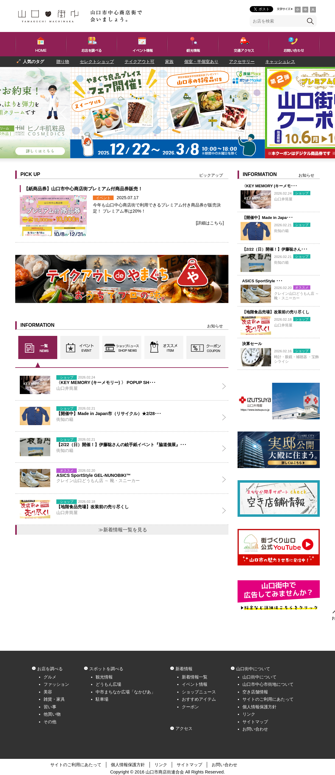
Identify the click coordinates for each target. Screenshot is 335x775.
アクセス (183, 728)
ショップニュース (199, 691)
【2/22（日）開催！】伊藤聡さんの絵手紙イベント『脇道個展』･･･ (121, 444)
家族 (169, 61)
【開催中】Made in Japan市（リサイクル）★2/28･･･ (108, 413)
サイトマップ (255, 721)
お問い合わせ (255, 729)
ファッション (56, 684)
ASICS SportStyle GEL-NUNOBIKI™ (93, 475)
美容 (48, 691)
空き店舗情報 (255, 691)
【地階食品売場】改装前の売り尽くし (275, 312)
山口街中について (259, 677)
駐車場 (102, 699)
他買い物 (52, 714)
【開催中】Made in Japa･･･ (267, 217)
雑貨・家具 (54, 699)
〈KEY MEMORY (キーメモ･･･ (270, 186)
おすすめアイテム (199, 699)
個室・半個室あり (201, 61)
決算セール (252, 343)
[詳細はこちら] (210, 222)
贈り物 (62, 61)
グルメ (50, 677)
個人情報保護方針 (259, 706)
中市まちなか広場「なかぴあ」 (125, 691)
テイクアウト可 (139, 61)
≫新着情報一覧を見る (122, 529)
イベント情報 (194, 684)
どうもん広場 (108, 684)
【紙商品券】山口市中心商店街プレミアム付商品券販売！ (83, 188)
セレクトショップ (97, 61)
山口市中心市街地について (268, 684)
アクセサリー (242, 61)
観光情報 (104, 677)
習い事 (50, 706)
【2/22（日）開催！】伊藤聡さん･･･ (275, 249)
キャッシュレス (280, 61)
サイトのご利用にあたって (268, 699)
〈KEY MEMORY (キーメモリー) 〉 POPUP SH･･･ (106, 382)
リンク (248, 714)
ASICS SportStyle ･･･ (262, 281)
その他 (50, 721)
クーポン (190, 706)
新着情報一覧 (194, 677)
